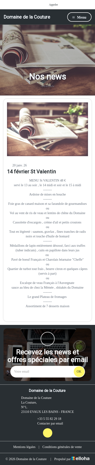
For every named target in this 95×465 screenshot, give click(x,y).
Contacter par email (47, 423)
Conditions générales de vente (62, 447)
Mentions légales (24, 447)
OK (79, 371)
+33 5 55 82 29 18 (46, 419)
